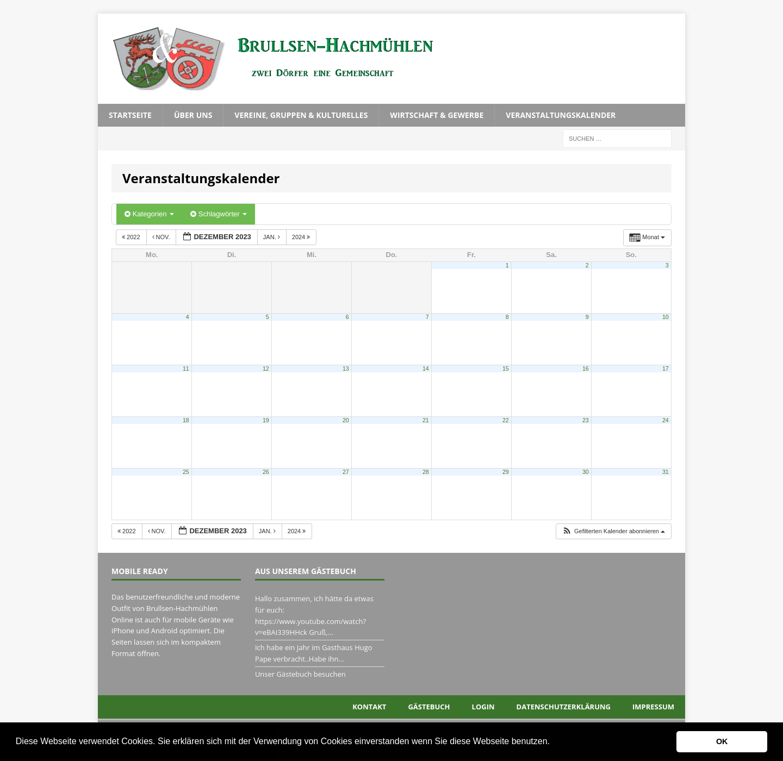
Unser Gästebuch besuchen (300, 674)
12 (266, 368)
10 (665, 317)
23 (585, 420)
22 (505, 420)
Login (483, 707)
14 (425, 368)
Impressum (653, 707)
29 (505, 472)
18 (186, 420)
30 (585, 472)
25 (186, 472)
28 (425, 472)
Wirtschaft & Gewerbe (436, 115)
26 (266, 472)
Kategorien (149, 214)
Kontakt (369, 707)
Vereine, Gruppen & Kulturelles (301, 115)
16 (585, 368)
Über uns (193, 115)
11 (186, 368)
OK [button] (722, 741)
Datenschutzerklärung (564, 707)
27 (346, 472)
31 (665, 472)
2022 (132, 237)
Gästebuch (429, 707)
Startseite (130, 115)
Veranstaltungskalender (561, 115)
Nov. (162, 237)
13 (346, 368)
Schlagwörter (218, 214)
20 (346, 420)
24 (665, 420)
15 (505, 368)
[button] (553, 742)
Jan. (272, 237)
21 (425, 420)
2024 (302, 237)
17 (665, 368)
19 (266, 420)
